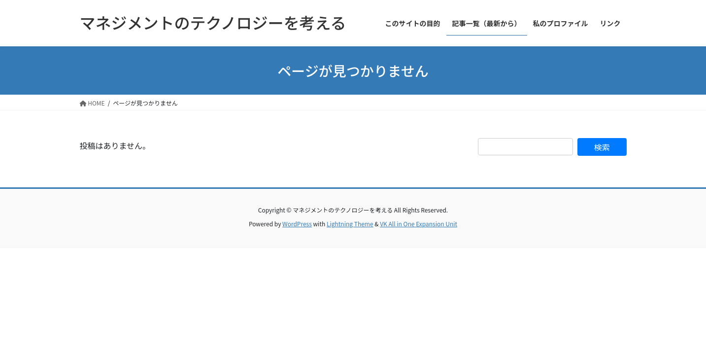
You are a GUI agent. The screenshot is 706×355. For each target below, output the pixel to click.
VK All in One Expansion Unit (418, 223)
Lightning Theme (350, 223)
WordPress (297, 223)
